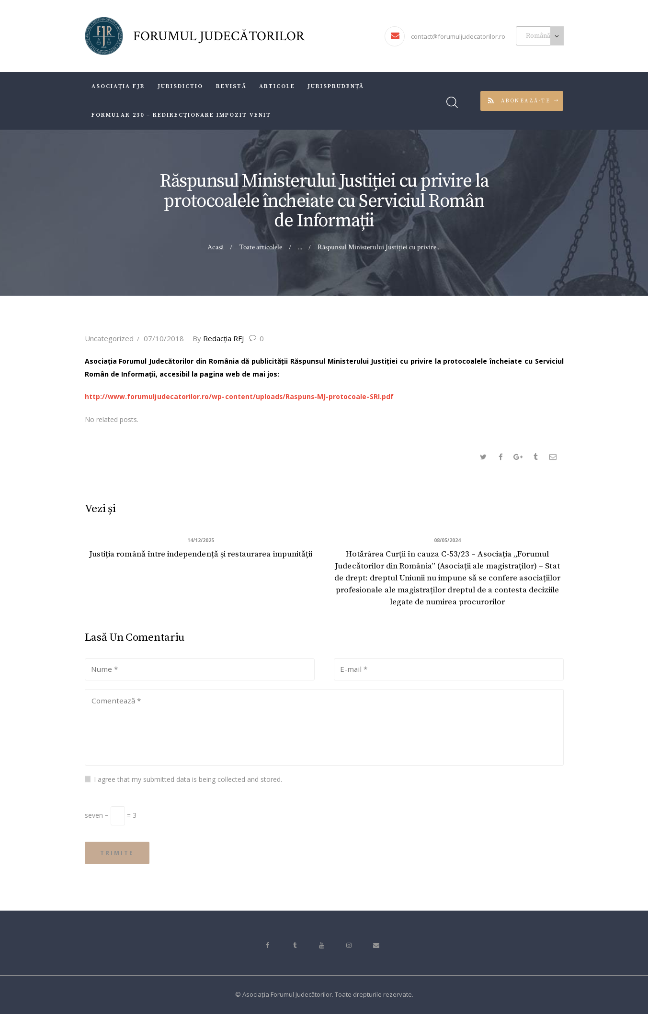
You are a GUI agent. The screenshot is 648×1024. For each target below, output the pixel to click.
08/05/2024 (447, 541)
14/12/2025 (200, 541)
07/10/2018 (164, 338)
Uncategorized (109, 338)
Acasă (216, 247)
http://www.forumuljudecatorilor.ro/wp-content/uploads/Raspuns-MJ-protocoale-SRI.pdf (239, 396)
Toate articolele (260, 247)
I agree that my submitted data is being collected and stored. (188, 786)
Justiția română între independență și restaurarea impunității (200, 562)
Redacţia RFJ (220, 338)
